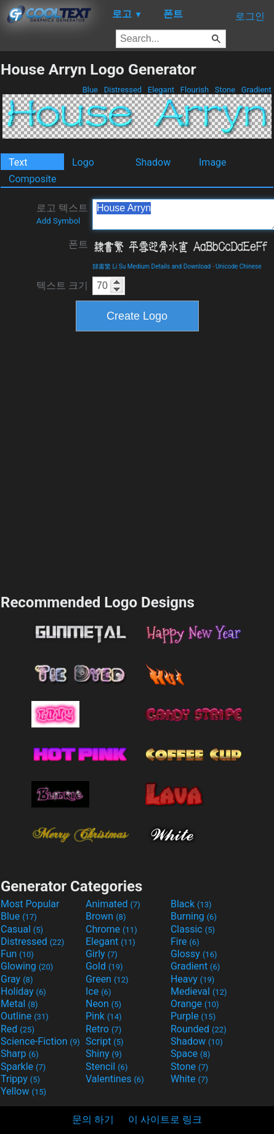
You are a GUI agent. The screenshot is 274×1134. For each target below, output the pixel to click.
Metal (19, 1004)
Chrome (111, 929)
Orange (195, 1004)
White (189, 1079)
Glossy (194, 954)
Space (190, 1053)
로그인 (250, 16)
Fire (185, 941)
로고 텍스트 (62, 213)
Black (191, 904)
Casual (22, 929)
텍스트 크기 (62, 285)
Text (18, 162)
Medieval (199, 991)
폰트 (78, 244)
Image (213, 162)
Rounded (199, 1029)
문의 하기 (93, 1119)
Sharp (20, 1053)
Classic (193, 929)
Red (17, 1029)
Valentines (115, 1079)
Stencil (106, 1066)
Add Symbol (58, 220)
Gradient (256, 89)
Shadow (153, 162)
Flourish (195, 89)
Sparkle (23, 1066)
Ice (98, 991)
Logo (83, 162)
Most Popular (30, 904)
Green (107, 979)
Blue (90, 89)
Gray (17, 979)
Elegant (161, 89)
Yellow (23, 1091)
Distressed (122, 89)
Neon (103, 1004)
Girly (102, 954)
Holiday (23, 991)
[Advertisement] (120, 461)
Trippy (20, 1079)
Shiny (104, 1053)
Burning (194, 916)
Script (105, 1041)
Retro (103, 1029)
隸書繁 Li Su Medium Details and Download (151, 266)
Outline (25, 1016)
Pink (104, 1016)
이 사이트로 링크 (165, 1119)
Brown (106, 916)
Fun (17, 954)
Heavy (192, 979)
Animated (113, 904)
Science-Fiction (40, 1041)
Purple (193, 1016)
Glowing (27, 966)
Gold (104, 966)
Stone (225, 89)
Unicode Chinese (239, 266)
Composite (33, 179)
